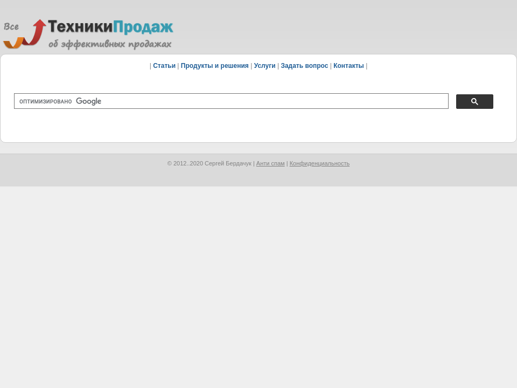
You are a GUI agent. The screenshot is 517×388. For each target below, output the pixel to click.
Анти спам (270, 163)
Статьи (164, 66)
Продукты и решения (215, 66)
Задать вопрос (304, 66)
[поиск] (230, 101)
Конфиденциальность (320, 163)
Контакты (348, 66)
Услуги (265, 66)
